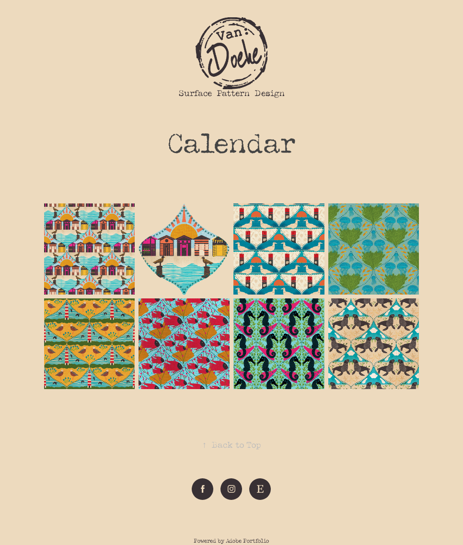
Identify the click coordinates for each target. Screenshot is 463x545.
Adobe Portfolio (247, 540)
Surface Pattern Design (232, 93)
